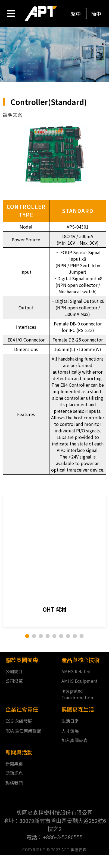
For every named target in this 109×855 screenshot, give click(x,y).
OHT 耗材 (55, 609)
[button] (76, 13)
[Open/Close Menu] (10, 14)
